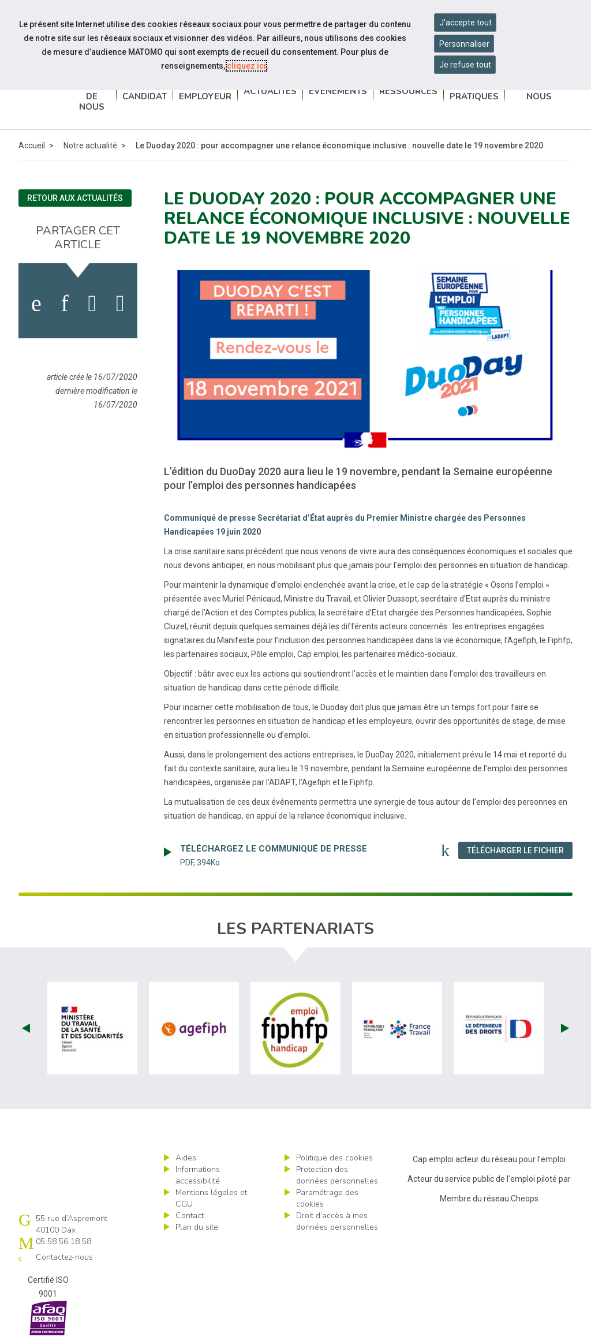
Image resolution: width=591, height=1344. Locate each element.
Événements (338, 92)
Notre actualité (90, 145)
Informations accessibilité (197, 1175)
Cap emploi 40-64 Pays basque (43, 92)
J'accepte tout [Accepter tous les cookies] (465, 22)
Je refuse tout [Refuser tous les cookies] (465, 64)
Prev (26, 1028)
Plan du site (196, 1227)
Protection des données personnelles (337, 1175)
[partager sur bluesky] (120, 303)
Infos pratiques (474, 92)
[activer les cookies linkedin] (64, 303)
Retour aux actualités (75, 198)
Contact (189, 1215)
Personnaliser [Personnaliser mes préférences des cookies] (464, 43)
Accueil (31, 145)
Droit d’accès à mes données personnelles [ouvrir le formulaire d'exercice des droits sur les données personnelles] (337, 1221)
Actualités (270, 92)
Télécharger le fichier (520, 850)
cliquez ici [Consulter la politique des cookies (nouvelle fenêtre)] (246, 65)
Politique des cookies (334, 1157)
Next (565, 1028)
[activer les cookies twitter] (93, 303)
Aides (185, 1157)
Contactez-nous (539, 92)
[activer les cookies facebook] (36, 303)
